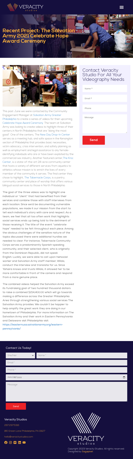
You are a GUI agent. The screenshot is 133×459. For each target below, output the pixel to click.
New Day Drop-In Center (55, 134)
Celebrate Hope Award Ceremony (23, 123)
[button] (121, 7)
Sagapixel (87, 452)
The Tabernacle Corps (37, 177)
